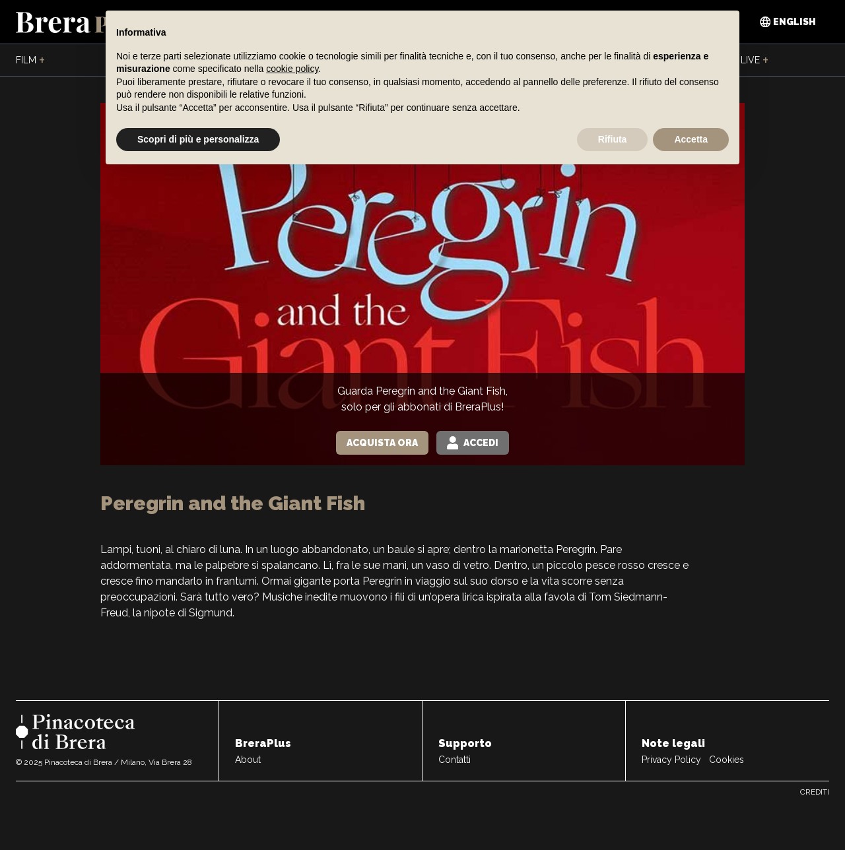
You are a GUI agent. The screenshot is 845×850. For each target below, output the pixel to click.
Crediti (814, 792)
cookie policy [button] (292, 68)
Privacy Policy (671, 759)
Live (754, 60)
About (248, 759)
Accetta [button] (691, 139)
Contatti (454, 759)
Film (30, 60)
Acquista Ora (382, 443)
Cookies (726, 759)
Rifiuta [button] (612, 139)
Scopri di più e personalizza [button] (198, 139)
